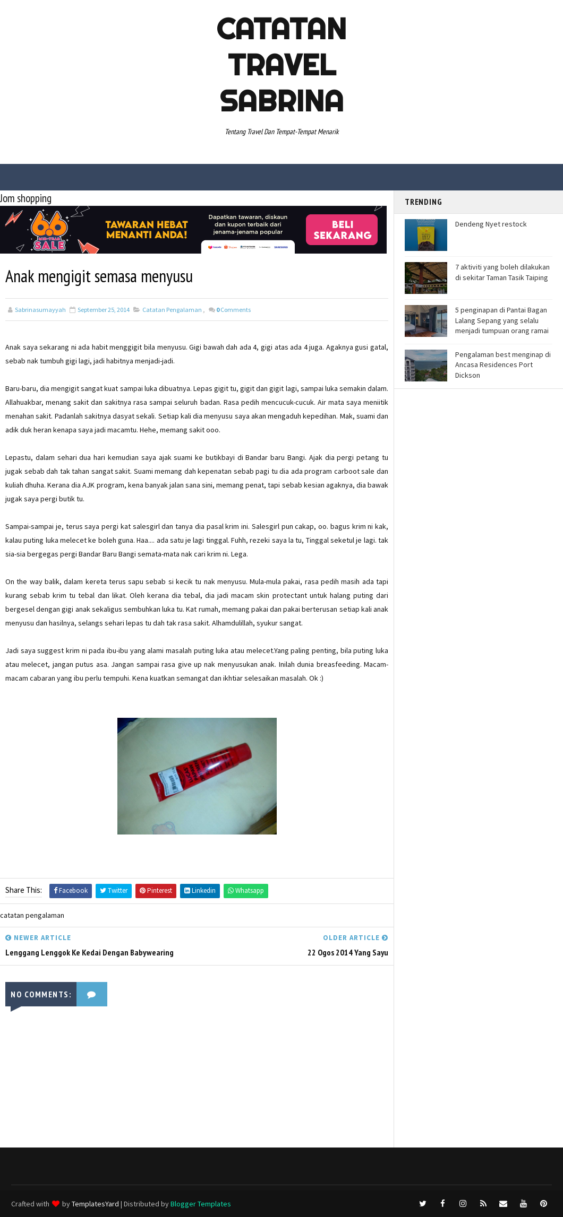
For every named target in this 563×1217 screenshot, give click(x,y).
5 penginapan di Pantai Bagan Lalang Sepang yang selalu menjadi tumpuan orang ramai (502, 320)
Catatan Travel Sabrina (281, 65)
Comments (233, 310)
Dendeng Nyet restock (491, 224)
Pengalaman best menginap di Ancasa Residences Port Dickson (503, 365)
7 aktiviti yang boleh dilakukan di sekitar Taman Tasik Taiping (502, 272)
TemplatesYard (95, 1204)
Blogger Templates (200, 1204)
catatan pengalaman (172, 310)
